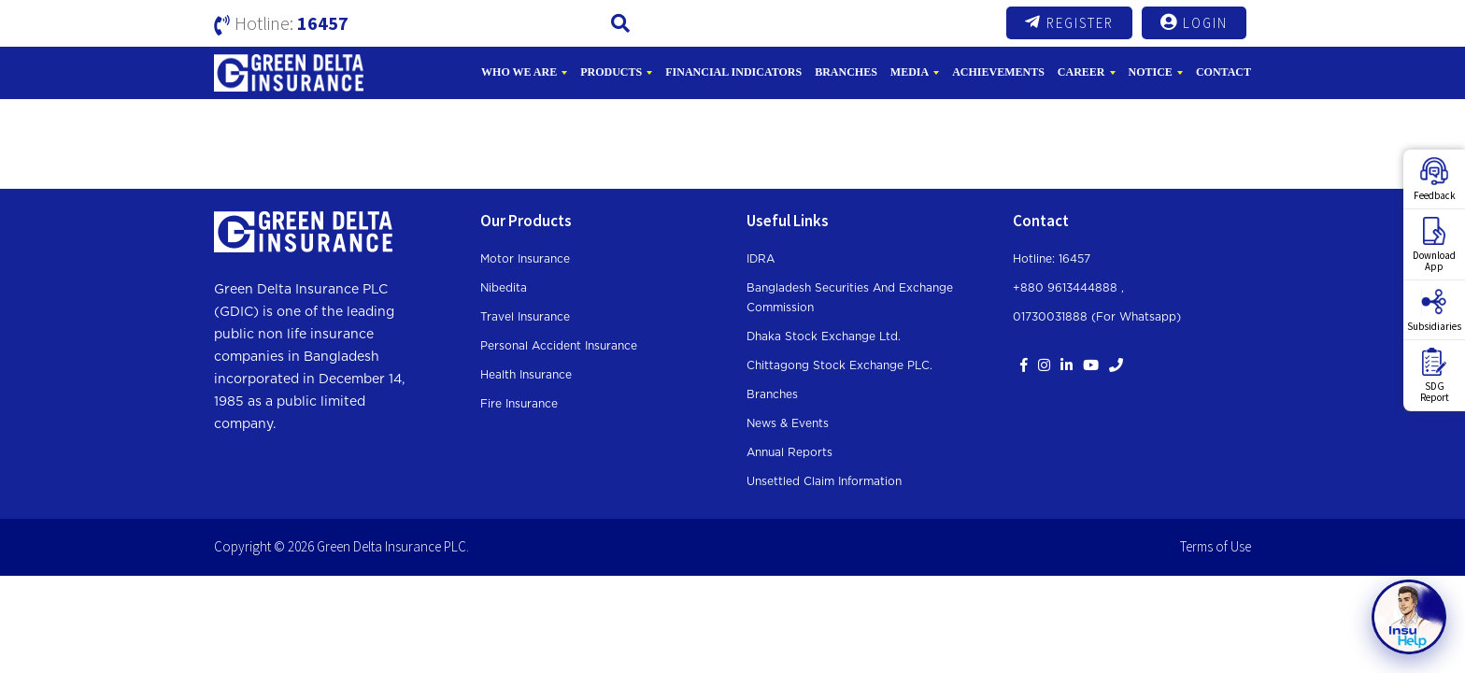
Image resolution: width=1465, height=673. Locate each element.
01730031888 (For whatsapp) (1097, 316)
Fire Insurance (519, 403)
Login (1194, 22)
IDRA (761, 259)
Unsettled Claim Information (824, 481)
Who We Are (519, 72)
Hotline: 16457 (1051, 259)
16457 (322, 23)
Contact (1223, 72)
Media (909, 72)
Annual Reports (789, 452)
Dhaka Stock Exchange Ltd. (824, 336)
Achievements (998, 72)
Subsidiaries (1434, 310)
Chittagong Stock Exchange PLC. (839, 365)
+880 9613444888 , (1068, 288)
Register (1069, 22)
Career (1081, 72)
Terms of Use (1215, 546)
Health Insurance (526, 374)
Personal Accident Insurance (558, 345)
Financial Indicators (733, 72)
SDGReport (1434, 376)
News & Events (788, 423)
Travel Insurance (525, 316)
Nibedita (503, 288)
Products (611, 72)
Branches (846, 72)
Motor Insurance (525, 259)
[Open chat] (1409, 617)
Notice (1151, 72)
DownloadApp (1434, 245)
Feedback (1435, 179)
